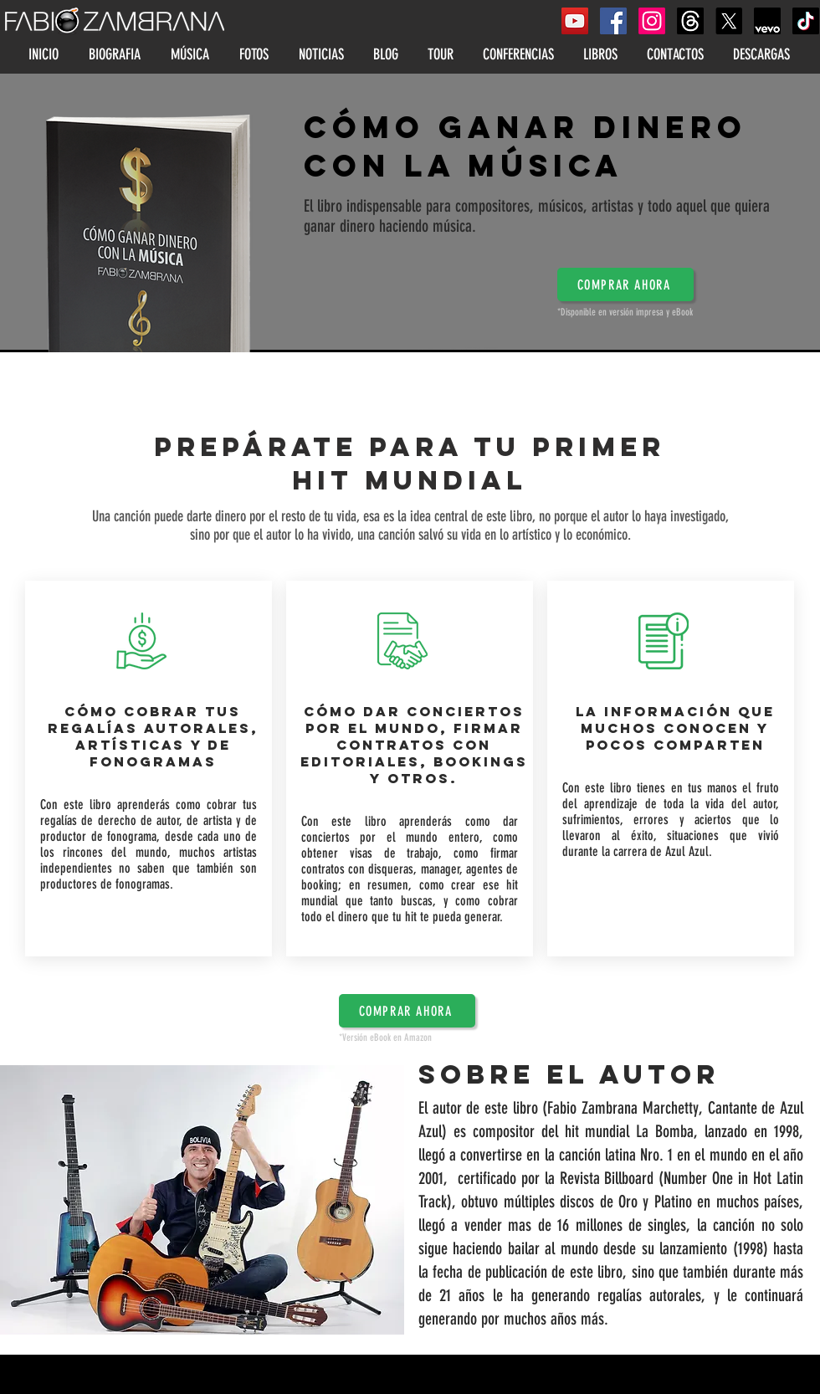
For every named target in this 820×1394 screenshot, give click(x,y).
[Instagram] (651, 21)
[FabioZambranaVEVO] (767, 21)
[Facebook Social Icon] (613, 21)
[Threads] (690, 21)
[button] (625, 284)
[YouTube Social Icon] (574, 21)
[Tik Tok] (805, 21)
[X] (728, 21)
